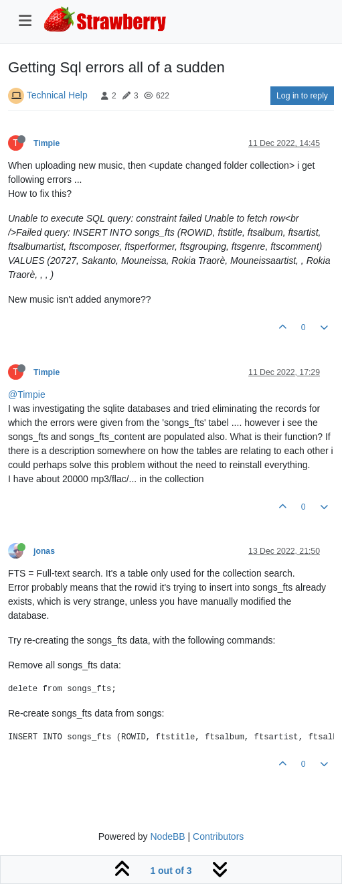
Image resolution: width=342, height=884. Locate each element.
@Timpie (27, 394)
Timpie (46, 143)
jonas (44, 551)
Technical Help (57, 95)
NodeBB (167, 836)
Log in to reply (302, 95)
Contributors (218, 836)
